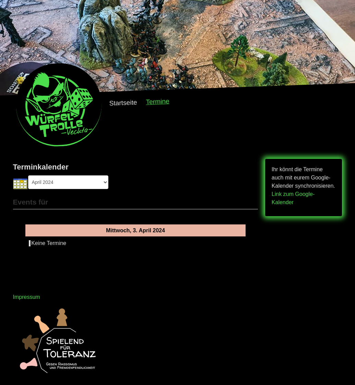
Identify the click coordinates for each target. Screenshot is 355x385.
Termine (157, 101)
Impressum (26, 297)
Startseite (123, 103)
